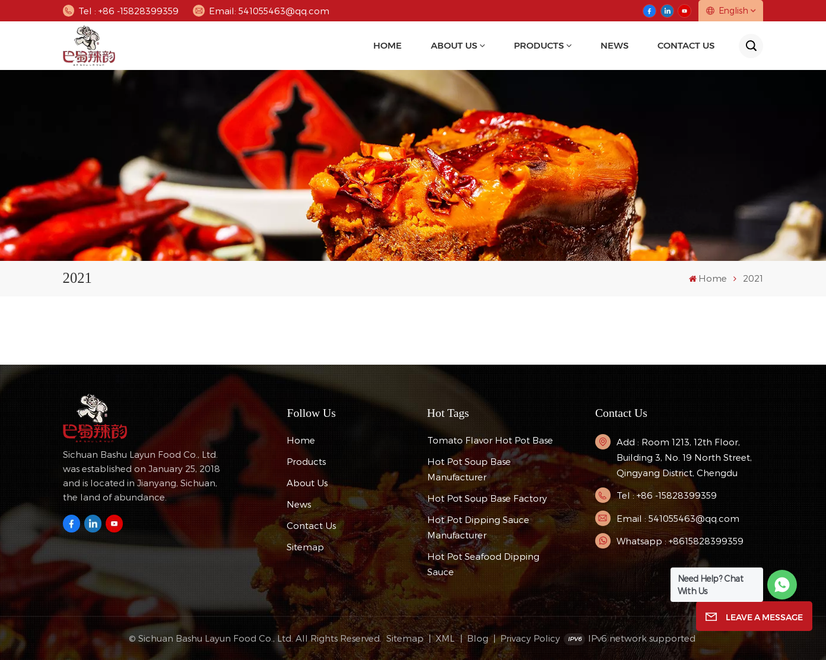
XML (445, 638)
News (299, 504)
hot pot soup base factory (487, 498)
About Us (454, 45)
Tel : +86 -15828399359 (121, 11)
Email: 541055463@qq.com (261, 11)
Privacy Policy (530, 638)
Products (539, 45)
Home (387, 45)
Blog (477, 638)
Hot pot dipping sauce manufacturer (478, 527)
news (614, 45)
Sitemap (305, 546)
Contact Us (685, 45)
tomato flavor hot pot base (490, 440)
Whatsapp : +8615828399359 (680, 540)
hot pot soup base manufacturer (469, 469)
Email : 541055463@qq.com (678, 518)
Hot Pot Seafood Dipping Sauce (483, 564)
